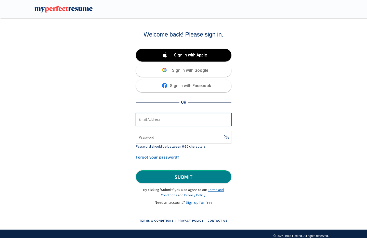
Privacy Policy (194, 195)
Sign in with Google (190, 70)
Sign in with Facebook (190, 85)
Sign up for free (199, 202)
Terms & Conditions (156, 220)
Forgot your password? (157, 157)
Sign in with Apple (190, 55)
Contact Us (218, 220)
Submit (184, 177)
